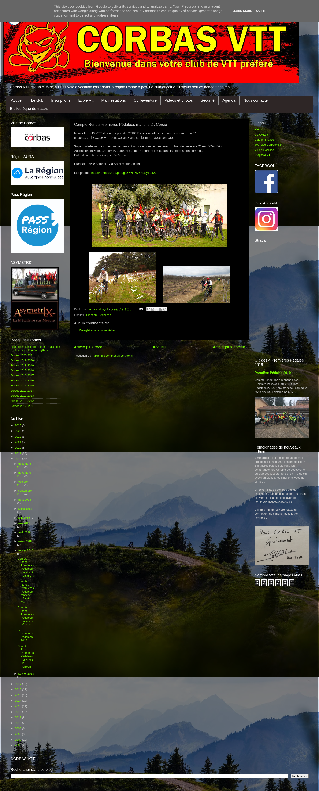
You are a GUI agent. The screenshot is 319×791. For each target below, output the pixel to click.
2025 (18, 425)
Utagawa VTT (263, 155)
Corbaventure (145, 100)
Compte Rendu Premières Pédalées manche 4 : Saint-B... (26, 567)
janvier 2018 (26, 673)
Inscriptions (60, 100)
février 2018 (25, 550)
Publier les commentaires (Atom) (112, 355)
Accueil (17, 100)
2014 (18, 700)
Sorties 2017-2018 (22, 370)
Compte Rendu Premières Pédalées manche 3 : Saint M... (26, 591)
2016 (18, 689)
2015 (18, 695)
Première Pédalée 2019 (273, 373)
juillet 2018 (25, 508)
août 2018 (24, 499)
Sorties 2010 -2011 (23, 405)
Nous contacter (256, 100)
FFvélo (259, 129)
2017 (18, 684)
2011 (18, 717)
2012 (18, 711)
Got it (261, 11)
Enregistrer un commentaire (97, 330)
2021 (18, 442)
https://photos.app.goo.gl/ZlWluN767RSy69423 (123, 173)
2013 (18, 706)
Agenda (228, 100)
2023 (18, 430)
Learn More (242, 11)
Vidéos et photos (178, 100)
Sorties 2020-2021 (22, 355)
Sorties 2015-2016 (22, 380)
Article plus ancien (229, 347)
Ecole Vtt (85, 100)
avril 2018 (24, 532)
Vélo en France (264, 139)
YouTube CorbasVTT (268, 144)
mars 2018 (25, 541)
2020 (18, 447)
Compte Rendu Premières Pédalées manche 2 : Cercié (26, 616)
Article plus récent (90, 347)
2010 (18, 723)
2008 (18, 734)
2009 (18, 728)
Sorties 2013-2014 (22, 390)
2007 (18, 739)
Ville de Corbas (264, 149)
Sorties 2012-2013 (22, 395)
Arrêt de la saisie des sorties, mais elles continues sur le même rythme (36, 348)
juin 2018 (24, 517)
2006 (18, 745)
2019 (18, 453)
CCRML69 (261, 134)
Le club (37, 100)
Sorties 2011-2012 (22, 400)
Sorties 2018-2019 (22, 365)
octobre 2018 (22, 483)
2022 (18, 436)
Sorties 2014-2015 (22, 385)
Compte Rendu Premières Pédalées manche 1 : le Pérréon (26, 656)
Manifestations (113, 100)
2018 (18, 458)
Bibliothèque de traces (29, 109)
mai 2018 (24, 523)
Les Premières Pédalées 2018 (26, 635)
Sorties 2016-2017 (22, 375)
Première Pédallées (98, 315)
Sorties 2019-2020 (22, 360)
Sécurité (208, 100)
